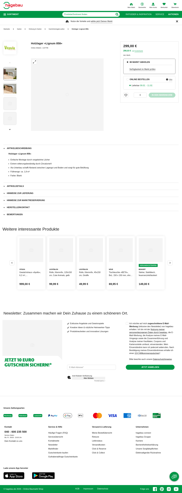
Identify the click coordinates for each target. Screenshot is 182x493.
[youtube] (176, 489)
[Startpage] (13, 5)
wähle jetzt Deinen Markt (101, 21)
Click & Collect (98, 453)
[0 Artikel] (140, 95)
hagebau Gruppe (143, 437)
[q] (88, 14)
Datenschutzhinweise (162, 359)
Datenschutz (102, 489)
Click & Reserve (99, 449)
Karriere (139, 441)
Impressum (88, 489)
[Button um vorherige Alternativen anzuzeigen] (11, 262)
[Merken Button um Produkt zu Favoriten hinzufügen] (125, 95)
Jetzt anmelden (150, 367)
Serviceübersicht (55, 437)
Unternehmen (142, 427)
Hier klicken (89, 378)
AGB (77, 489)
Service (159, 14)
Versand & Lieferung (101, 427)
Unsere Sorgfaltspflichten (147, 449)
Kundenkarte (139, 51)
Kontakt (8, 427)
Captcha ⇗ (99, 381)
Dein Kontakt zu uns (13, 441)
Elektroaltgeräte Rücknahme (148, 453)
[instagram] (169, 489)
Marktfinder (53, 449)
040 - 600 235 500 (15, 431)
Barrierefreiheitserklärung (147, 445)
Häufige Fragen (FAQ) (58, 433)
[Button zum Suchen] (117, 14)
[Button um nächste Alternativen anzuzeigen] (170, 262)
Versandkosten (98, 445)
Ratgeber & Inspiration (138, 14)
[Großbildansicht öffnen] (67, 94)
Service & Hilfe (55, 427)
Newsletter (53, 445)
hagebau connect (143, 433)
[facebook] (155, 489)
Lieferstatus (97, 441)
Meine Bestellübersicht (102, 433)
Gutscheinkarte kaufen (58, 453)
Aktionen (173, 14)
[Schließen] (177, 21)
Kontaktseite (53, 441)
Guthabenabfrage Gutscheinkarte (63, 457)
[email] (91, 367)
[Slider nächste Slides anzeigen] (9, 128)
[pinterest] (162, 489)
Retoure (95, 437)
